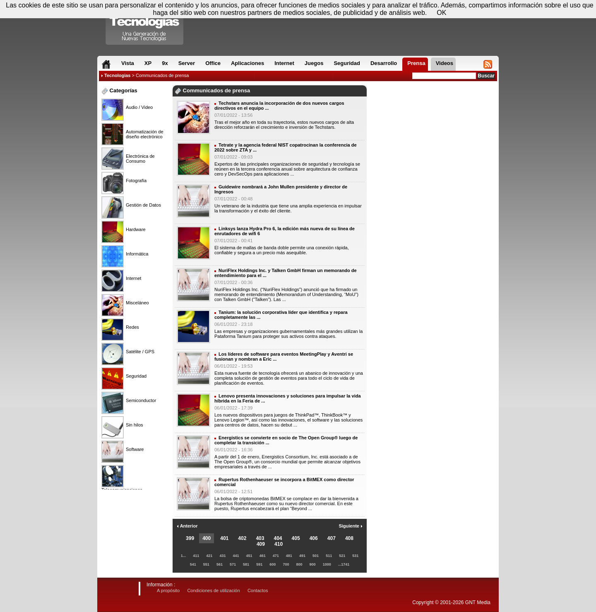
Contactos (258, 590)
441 (236, 556)
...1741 (344, 564)
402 (242, 538)
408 (349, 538)
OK (441, 12)
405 (296, 538)
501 (315, 556)
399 (190, 538)
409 (261, 544)
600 (272, 564)
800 (299, 564)
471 (276, 556)
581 (246, 564)
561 (219, 564)
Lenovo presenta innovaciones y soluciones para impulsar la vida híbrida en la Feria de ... (287, 398)
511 (329, 556)
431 (222, 556)
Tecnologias (117, 75)
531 (355, 556)
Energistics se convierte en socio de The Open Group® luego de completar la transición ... (286, 440)
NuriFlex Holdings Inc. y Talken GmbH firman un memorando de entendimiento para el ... (285, 273)
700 (286, 564)
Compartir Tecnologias (145, 24)
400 (206, 538)
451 (249, 556)
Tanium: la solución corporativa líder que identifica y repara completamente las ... (281, 315)
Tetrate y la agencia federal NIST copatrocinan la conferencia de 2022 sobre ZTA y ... (285, 147)
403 (260, 538)
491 (302, 556)
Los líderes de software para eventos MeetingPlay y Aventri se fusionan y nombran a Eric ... (283, 356)
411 (196, 556)
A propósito (168, 590)
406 (314, 538)
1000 (327, 564)
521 (342, 556)
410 (278, 544)
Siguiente (351, 525)
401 (224, 538)
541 (193, 564)
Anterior (187, 525)
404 (278, 538)
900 (313, 564)
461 (263, 556)
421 (209, 556)
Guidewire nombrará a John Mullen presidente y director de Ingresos (280, 189)
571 (233, 564)
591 (259, 564)
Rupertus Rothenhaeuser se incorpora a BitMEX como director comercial (284, 482)
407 (331, 538)
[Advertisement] (433, 111)
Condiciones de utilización (213, 590)
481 (289, 556)
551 (206, 564)
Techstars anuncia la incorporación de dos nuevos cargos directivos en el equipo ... (279, 106)
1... (183, 556)
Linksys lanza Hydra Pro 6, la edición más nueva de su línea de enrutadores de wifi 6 (284, 231)
